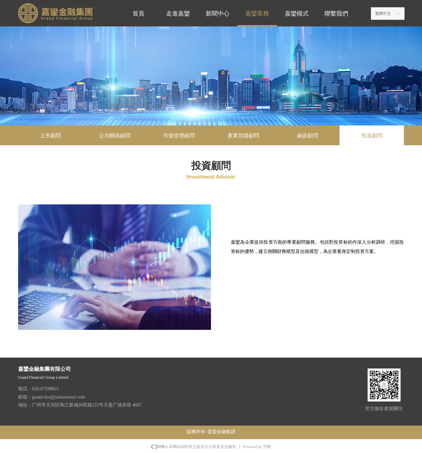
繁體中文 (383, 13)
